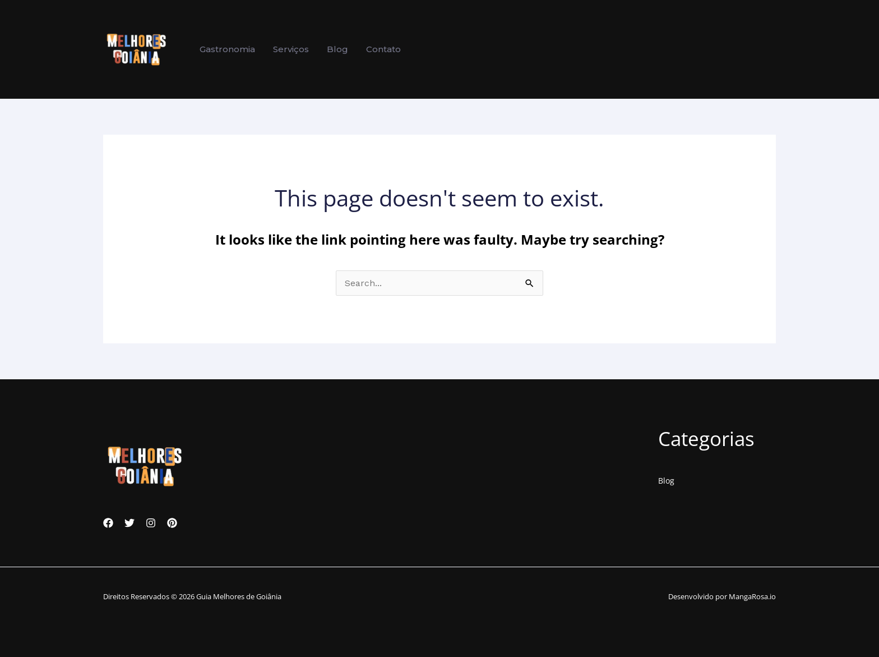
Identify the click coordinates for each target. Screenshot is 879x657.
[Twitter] (129, 523)
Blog (666, 480)
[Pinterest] (172, 523)
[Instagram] (151, 523)
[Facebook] (108, 523)
